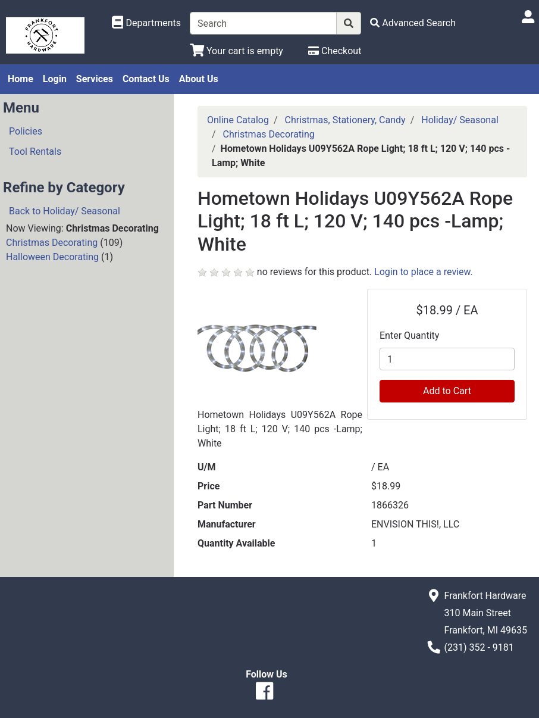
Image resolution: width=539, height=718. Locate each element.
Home (20, 79)
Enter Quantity (409, 335)
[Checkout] (334, 51)
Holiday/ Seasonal (460, 120)
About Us (198, 79)
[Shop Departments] (146, 23)
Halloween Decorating (52, 257)
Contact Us (146, 79)
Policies (25, 131)
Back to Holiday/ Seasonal (64, 211)
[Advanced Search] (413, 23)
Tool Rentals (35, 151)
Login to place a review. (423, 271)
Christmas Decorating (52, 242)
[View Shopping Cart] (236, 51)
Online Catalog (238, 120)
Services (94, 79)
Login (55, 79)
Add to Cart (447, 391)
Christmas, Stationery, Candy (345, 120)
